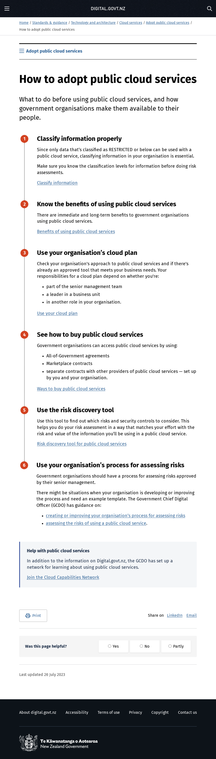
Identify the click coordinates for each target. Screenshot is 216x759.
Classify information (57, 183)
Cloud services (130, 23)
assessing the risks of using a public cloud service (96, 523)
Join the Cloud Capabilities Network (63, 577)
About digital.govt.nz (37, 713)
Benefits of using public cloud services (76, 232)
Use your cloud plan (57, 313)
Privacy (135, 713)
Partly (176, 646)
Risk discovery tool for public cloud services (81, 444)
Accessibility (77, 713)
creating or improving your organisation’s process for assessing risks (115, 516)
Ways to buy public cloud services (71, 389)
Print (36, 616)
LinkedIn (174, 615)
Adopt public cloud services (167, 23)
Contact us (187, 713)
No (144, 646)
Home (24, 23)
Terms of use (109, 713)
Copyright (160, 713)
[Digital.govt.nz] (108, 8)
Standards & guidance (49, 23)
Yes (113, 646)
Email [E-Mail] (191, 615)
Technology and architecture (93, 23)
